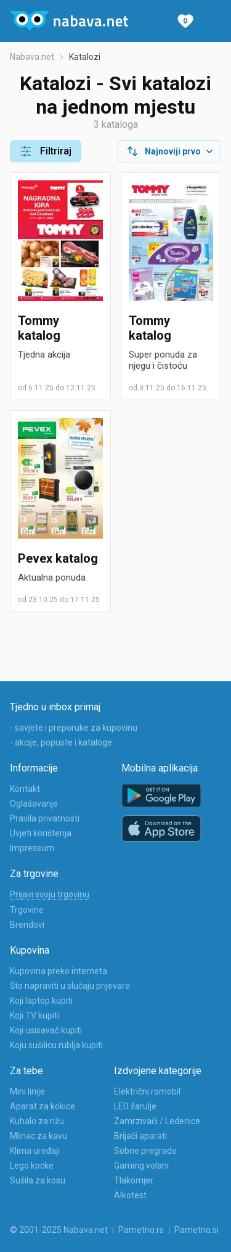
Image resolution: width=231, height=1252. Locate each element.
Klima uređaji (35, 1151)
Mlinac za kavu (38, 1136)
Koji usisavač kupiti (46, 1030)
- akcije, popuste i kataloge (61, 742)
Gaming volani (141, 1165)
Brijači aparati (140, 1136)
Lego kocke (32, 1165)
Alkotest (130, 1195)
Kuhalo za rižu (37, 1121)
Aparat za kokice (42, 1106)
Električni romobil (147, 1091)
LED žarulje (135, 1106)
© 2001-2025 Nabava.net (59, 1230)
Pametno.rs (141, 1230)
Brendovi (27, 925)
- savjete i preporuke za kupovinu (73, 728)
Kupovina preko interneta (58, 971)
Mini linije (27, 1091)
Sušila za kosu (37, 1180)
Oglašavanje (34, 804)
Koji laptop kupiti (41, 1001)
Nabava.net (32, 57)
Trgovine (27, 910)
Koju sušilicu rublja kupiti (56, 1045)
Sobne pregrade (145, 1151)
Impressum (32, 848)
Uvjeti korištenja (40, 833)
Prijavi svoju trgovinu (49, 894)
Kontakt (25, 789)
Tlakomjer (133, 1180)
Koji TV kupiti (34, 1015)
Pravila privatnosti (44, 818)
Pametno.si (196, 1230)
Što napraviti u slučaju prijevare (70, 986)
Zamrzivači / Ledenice (157, 1121)
